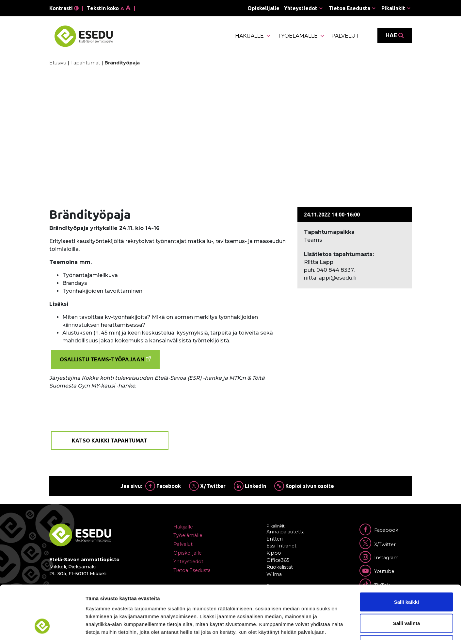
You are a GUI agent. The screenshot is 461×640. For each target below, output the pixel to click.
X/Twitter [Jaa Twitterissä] (207, 486)
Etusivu (57, 63)
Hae (395, 35)
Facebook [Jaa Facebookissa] (163, 486)
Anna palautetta (285, 532)
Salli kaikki (406, 554)
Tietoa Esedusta (349, 8)
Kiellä (406, 597)
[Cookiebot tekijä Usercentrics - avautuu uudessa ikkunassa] (42, 627)
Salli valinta (406, 576)
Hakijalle (253, 36)
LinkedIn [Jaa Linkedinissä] (250, 486)
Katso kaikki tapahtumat (109, 440)
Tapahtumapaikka (329, 232)
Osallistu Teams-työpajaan (102, 359)
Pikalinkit (393, 8)
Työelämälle (301, 36)
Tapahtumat (85, 63)
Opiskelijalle (263, 8)
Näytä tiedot (349, 627)
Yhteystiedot (300, 8)
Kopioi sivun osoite (304, 486)
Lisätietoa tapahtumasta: (339, 254)
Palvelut (345, 36)
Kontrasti (64, 8)
